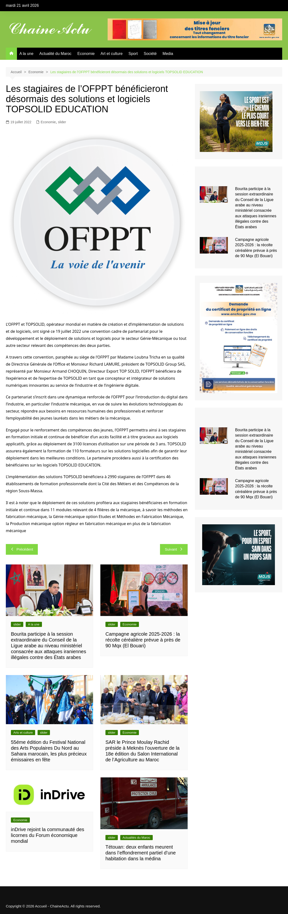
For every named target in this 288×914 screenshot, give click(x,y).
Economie (86, 54)
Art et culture (112, 54)
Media (168, 54)
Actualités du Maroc (136, 837)
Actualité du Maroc (55, 54)
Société (150, 54)
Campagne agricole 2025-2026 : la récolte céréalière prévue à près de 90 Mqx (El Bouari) (142, 639)
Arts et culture (23, 732)
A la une (26, 54)
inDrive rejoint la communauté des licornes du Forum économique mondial (47, 835)
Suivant (174, 549)
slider (62, 122)
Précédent (22, 549)
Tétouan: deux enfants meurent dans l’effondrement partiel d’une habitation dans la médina (140, 852)
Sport (133, 54)
